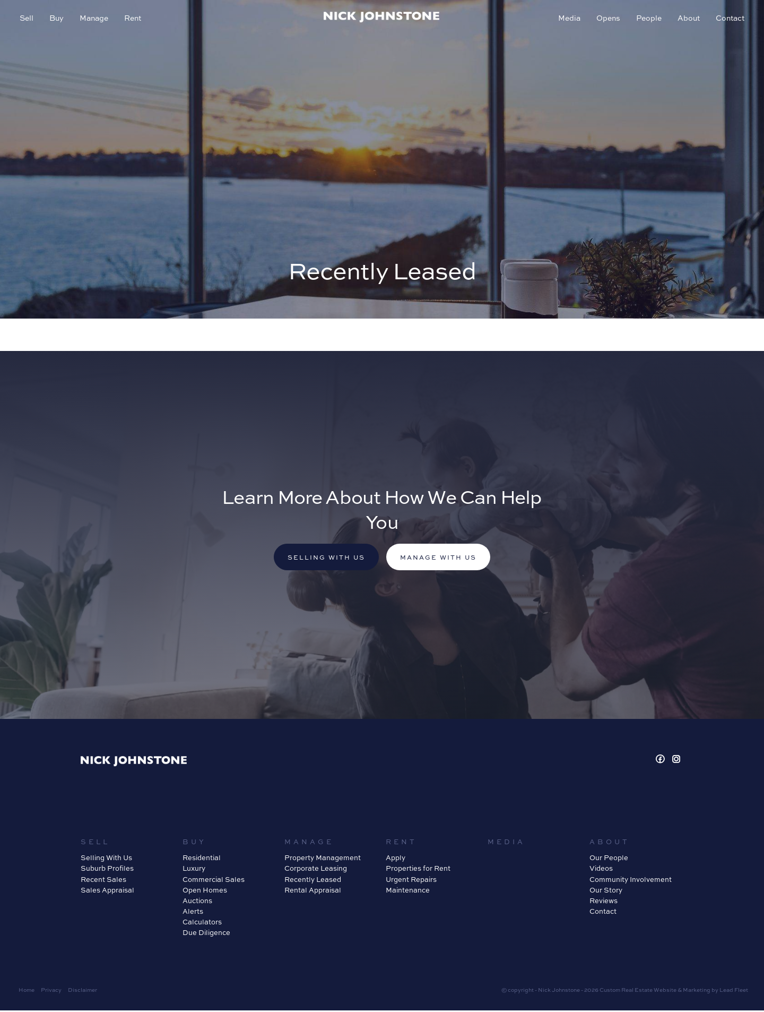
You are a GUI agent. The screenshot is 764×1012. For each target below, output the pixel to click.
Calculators (202, 923)
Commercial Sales (214, 881)
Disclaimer (82, 992)
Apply (395, 859)
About (687, 19)
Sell (28, 19)
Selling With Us (106, 859)
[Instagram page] (676, 761)
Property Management (322, 859)
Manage (95, 19)
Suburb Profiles (107, 870)
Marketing (696, 992)
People (647, 19)
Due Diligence (206, 934)
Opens (607, 19)
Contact (728, 19)
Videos (601, 870)
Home (26, 992)
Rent (134, 19)
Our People (608, 859)
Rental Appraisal (312, 891)
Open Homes (205, 891)
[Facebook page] (662, 761)
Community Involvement (630, 881)
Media (568, 19)
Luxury (194, 870)
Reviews (603, 902)
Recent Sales (103, 881)
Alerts (193, 912)
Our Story (605, 891)
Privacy (51, 992)
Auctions (197, 902)
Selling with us (323, 558)
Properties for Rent (418, 870)
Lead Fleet (733, 992)
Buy (58, 19)
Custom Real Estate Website (638, 992)
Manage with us (441, 558)
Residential (202, 859)
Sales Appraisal (107, 891)
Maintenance (408, 891)
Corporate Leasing (315, 870)
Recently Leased (312, 881)
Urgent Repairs (411, 881)
